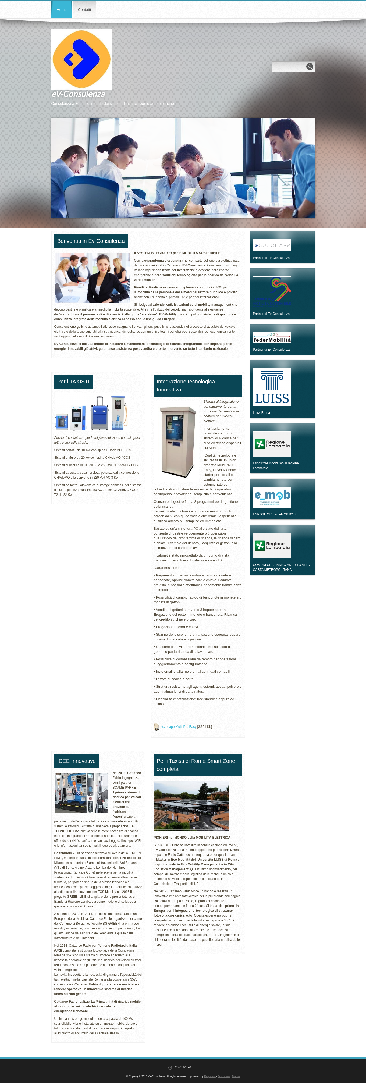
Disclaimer (224, 1076)
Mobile (236, 1076)
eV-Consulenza (77, 93)
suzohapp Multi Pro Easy (179, 727)
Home (62, 10)
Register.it (210, 1076)
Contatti (84, 10)
